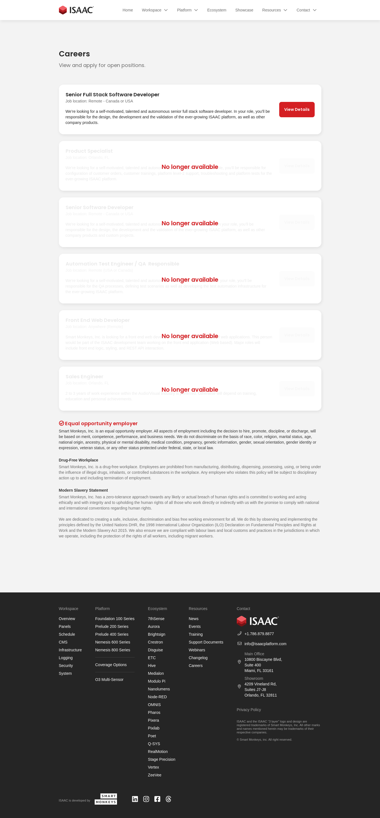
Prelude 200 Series (111, 626)
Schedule (67, 634)
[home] (76, 10)
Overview (67, 618)
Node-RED (157, 697)
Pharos (154, 712)
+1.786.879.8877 (259, 634)
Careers (196, 665)
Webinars (197, 650)
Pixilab (153, 728)
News (194, 618)
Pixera (153, 720)
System (65, 673)
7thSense (156, 618)
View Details (297, 109)
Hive (152, 665)
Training (196, 634)
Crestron (155, 642)
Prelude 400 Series (111, 634)
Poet (152, 736)
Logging (66, 658)
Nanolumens (159, 689)
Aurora (154, 626)
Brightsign (156, 634)
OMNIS (154, 704)
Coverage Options (111, 664)
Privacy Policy (249, 709)
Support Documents (206, 642)
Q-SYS (154, 744)
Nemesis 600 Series (112, 642)
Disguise (155, 650)
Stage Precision (161, 759)
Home (128, 10)
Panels (65, 626)
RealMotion (158, 751)
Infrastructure (70, 650)
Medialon (156, 673)
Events (195, 626)
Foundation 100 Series (115, 618)
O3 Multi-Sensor (109, 679)
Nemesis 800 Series (112, 650)
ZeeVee (154, 775)
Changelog (198, 658)
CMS (63, 642)
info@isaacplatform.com (265, 644)
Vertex (153, 767)
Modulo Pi (156, 681)
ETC (152, 658)
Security (66, 665)
